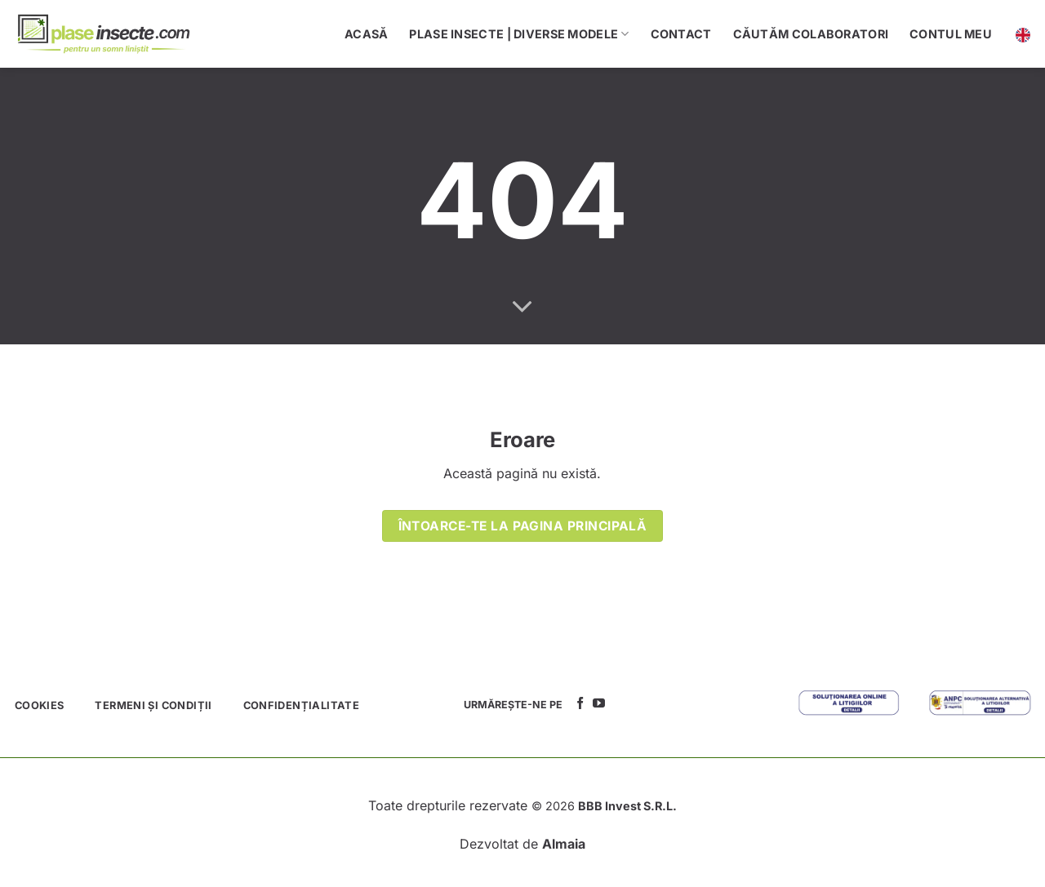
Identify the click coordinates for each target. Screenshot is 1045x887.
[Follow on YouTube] (599, 704)
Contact (681, 34)
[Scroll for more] (522, 307)
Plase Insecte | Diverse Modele (519, 34)
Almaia (563, 844)
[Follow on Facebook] (580, 704)
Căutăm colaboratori (810, 34)
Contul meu (950, 34)
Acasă (366, 34)
